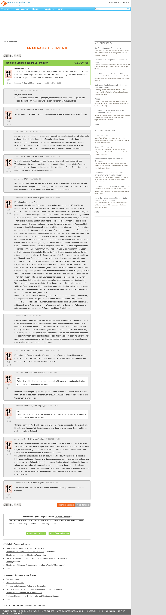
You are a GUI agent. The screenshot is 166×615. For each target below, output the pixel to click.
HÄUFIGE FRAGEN (9, 611)
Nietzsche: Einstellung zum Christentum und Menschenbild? (30, 558)
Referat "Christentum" (15, 583)
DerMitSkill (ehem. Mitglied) (34, 372)
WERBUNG (15, 613)
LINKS (100, 611)
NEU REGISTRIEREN (121, 2)
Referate (35, 9)
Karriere (60, 9)
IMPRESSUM (91, 611)
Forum (5, 41)
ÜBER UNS (110, 611)
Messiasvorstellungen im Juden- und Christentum (26, 586)
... (98, 124)
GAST (26, 90)
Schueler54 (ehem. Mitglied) (32, 83)
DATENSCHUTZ (48, 611)
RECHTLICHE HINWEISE (29, 611)
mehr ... (9, 568)
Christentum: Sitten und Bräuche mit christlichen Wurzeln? (30, 565)
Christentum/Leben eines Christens (20, 555)
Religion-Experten (62, 517)
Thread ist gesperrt (66, 505)
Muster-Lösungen (22, 9)
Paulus (9, 562)
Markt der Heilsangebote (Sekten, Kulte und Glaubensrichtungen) (32, 596)
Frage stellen (48, 9)
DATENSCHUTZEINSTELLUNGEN (70, 611)
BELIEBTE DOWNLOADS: (105, 131)
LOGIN (110, 2)
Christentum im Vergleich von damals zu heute (25, 552)
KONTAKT (121, 611)
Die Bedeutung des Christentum (19, 548)
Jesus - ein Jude (12, 579)
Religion (41, 605)
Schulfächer (6, 9)
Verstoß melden (82, 505)
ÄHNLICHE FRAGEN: (104, 43)
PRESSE (5, 613)
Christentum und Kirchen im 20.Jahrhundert (24, 593)
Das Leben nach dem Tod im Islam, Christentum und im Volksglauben (34, 589)
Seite (6, 56)
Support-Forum (30, 605)
